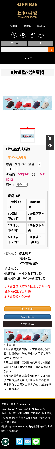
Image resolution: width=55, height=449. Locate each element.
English (41, 26)
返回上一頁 (27, 317)
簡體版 (14, 26)
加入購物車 (27, 309)
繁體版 (27, 26)
